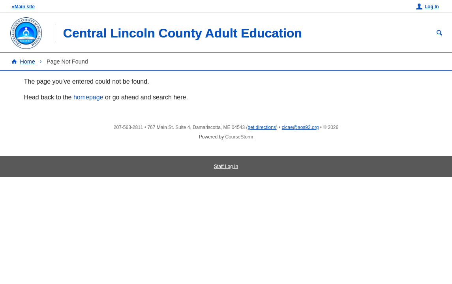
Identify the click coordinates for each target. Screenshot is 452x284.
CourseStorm (239, 137)
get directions (262, 127)
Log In (432, 6)
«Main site (23, 6)
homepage (88, 97)
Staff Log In (226, 166)
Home (27, 61)
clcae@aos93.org (300, 127)
